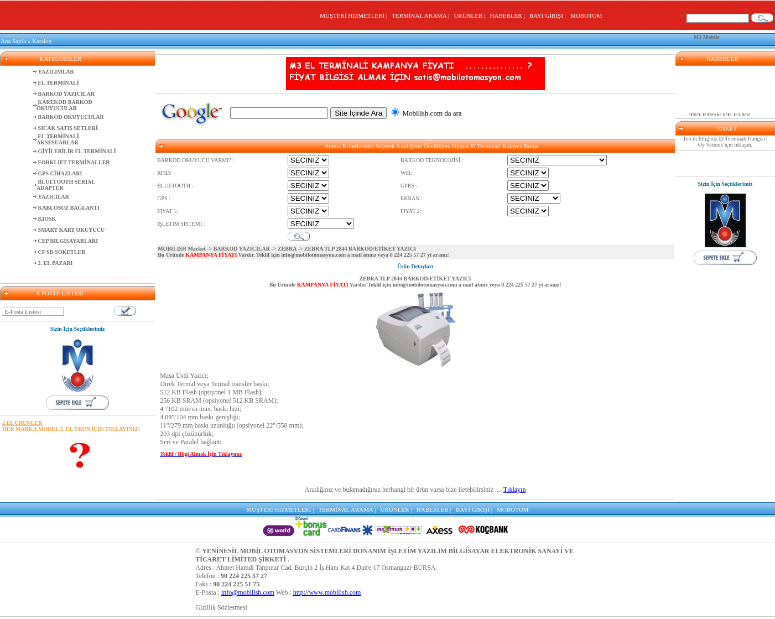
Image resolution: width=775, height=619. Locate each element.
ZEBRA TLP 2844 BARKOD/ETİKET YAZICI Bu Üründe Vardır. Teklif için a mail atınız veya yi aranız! (415, 281)
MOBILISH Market (181, 249)
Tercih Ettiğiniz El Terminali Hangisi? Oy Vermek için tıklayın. (725, 142)
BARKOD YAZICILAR (242, 249)
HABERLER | (509, 15)
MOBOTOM (586, 15)
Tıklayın (514, 489)
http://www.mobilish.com (327, 592)
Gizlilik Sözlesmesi (221, 607)
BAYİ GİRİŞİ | (549, 15)
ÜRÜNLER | (471, 15)
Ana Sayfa (13, 41)
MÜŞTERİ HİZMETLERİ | (355, 15)
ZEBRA (287, 249)
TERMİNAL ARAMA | (422, 15)
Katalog (41, 41)
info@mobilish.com (247, 592)
